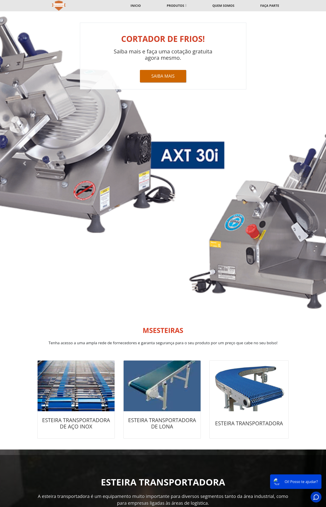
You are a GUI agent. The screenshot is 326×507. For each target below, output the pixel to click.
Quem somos (223, 5)
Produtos (175, 5)
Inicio (136, 5)
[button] (24, 163)
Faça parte (269, 5)
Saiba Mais (163, 76)
